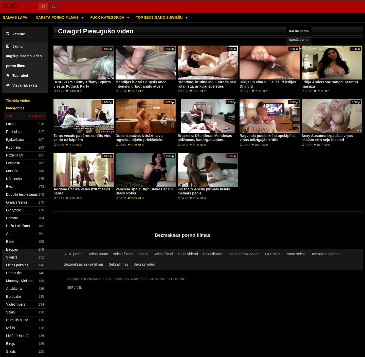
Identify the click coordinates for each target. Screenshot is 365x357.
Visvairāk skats (22, 85)
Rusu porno (73, 254)
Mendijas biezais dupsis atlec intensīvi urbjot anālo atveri (141, 84)
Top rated (17, 75)
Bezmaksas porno (325, 254)
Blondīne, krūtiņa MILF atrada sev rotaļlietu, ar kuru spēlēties (207, 84)
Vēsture (15, 34)
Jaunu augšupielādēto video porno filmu (24, 56)
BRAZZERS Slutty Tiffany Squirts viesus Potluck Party (82, 84)
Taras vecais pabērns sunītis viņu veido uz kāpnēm (82, 138)
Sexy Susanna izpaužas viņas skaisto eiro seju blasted (327, 138)
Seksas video (144, 264)
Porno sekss (295, 254)
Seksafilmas (118, 264)
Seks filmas (212, 254)
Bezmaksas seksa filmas (84, 264)
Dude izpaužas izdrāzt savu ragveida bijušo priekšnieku (139, 138)
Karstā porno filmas (58, 17)
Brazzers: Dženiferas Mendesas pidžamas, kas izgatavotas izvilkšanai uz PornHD (205, 140)
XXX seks (272, 254)
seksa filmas (123, 254)
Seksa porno (98, 254)
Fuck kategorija (107, 17)
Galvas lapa (15, 17)
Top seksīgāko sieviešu (160, 17)
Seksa (143, 254)
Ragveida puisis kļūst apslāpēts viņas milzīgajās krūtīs (267, 138)
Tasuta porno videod (243, 254)
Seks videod (188, 254)
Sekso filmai (163, 254)
